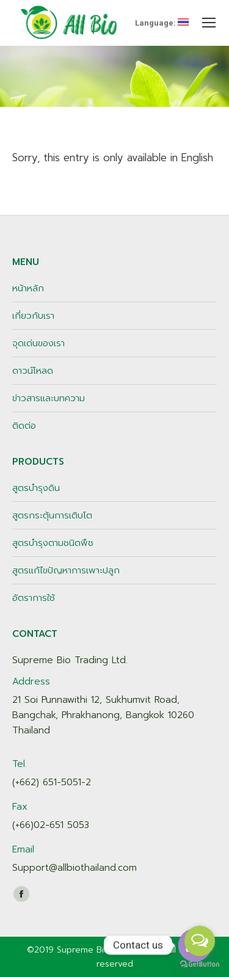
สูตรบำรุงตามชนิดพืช (52, 543)
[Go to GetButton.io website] (199, 964)
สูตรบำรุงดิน (36, 488)
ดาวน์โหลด (32, 370)
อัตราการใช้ (33, 598)
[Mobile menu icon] (209, 23)
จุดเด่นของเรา (38, 343)
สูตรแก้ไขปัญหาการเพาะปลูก (66, 570)
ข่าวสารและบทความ (48, 398)
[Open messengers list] (199, 941)
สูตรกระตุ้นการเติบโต (52, 515)
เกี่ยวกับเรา (33, 315)
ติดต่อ (24, 425)
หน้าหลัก (28, 288)
